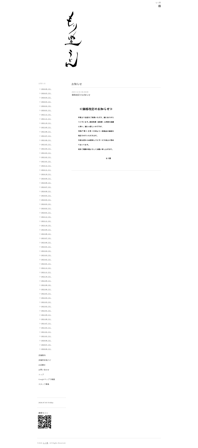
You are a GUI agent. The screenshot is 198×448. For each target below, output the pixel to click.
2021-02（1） (46, 332)
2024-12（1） (46, 166)
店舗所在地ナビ (44, 360)
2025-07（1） (46, 136)
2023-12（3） (46, 217)
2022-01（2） (46, 310)
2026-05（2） (46, 93)
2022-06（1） (46, 289)
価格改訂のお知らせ (81, 95)
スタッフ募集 (43, 384)
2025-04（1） (46, 148)
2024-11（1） (46, 170)
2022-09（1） (46, 281)
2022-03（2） (46, 302)
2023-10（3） (46, 225)
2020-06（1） (46, 349)
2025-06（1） (46, 140)
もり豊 (45, 443)
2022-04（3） (46, 298)
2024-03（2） (46, 204)
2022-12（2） (46, 268)
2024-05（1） (46, 195)
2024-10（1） (46, 174)
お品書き (42, 365)
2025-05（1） (46, 144)
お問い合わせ (43, 370)
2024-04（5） (46, 200)
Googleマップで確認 (46, 379)
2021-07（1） (46, 323)
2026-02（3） (46, 106)
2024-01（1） (46, 212)
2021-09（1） (46, 315)
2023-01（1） (46, 264)
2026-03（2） (46, 102)
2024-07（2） (46, 187)
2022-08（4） (46, 285)
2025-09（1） (46, 127)
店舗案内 (42, 355)
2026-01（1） (46, 110)
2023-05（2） (46, 247)
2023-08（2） (46, 234)
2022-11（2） (46, 272)
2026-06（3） (46, 89)
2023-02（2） (46, 259)
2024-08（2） (46, 183)
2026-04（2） (46, 97)
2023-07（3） (46, 238)
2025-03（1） (46, 153)
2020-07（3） (46, 345)
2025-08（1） (46, 131)
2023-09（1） (46, 229)
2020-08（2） (46, 340)
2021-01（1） (46, 336)
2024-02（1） (46, 208)
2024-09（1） (46, 178)
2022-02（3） (46, 306)
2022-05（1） (46, 293)
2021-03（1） (46, 328)
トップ (41, 375)
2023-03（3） (46, 255)
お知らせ (42, 83)
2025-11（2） (46, 119)
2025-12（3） (46, 114)
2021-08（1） (46, 319)
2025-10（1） (46, 123)
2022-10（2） (46, 276)
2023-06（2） (46, 242)
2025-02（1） (46, 157)
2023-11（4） (46, 221)
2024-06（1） (46, 191)
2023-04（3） (46, 251)
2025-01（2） (46, 161)
